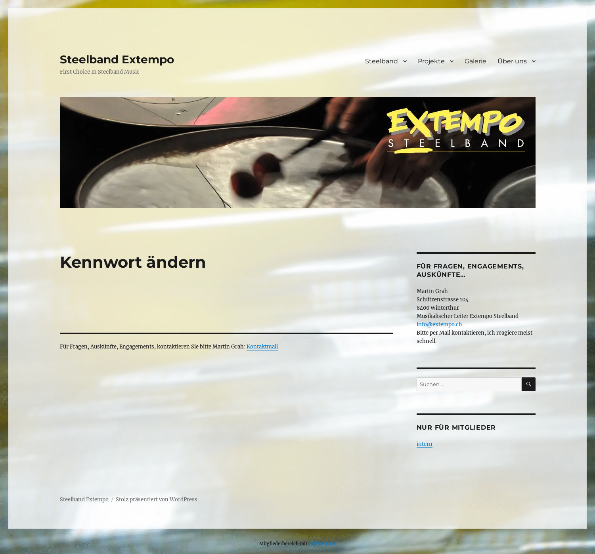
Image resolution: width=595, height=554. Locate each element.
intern (424, 444)
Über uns (512, 61)
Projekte (431, 61)
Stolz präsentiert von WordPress (156, 499)
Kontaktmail (262, 346)
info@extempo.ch (439, 324)
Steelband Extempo (117, 59)
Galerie (475, 61)
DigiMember (322, 543)
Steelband (381, 61)
